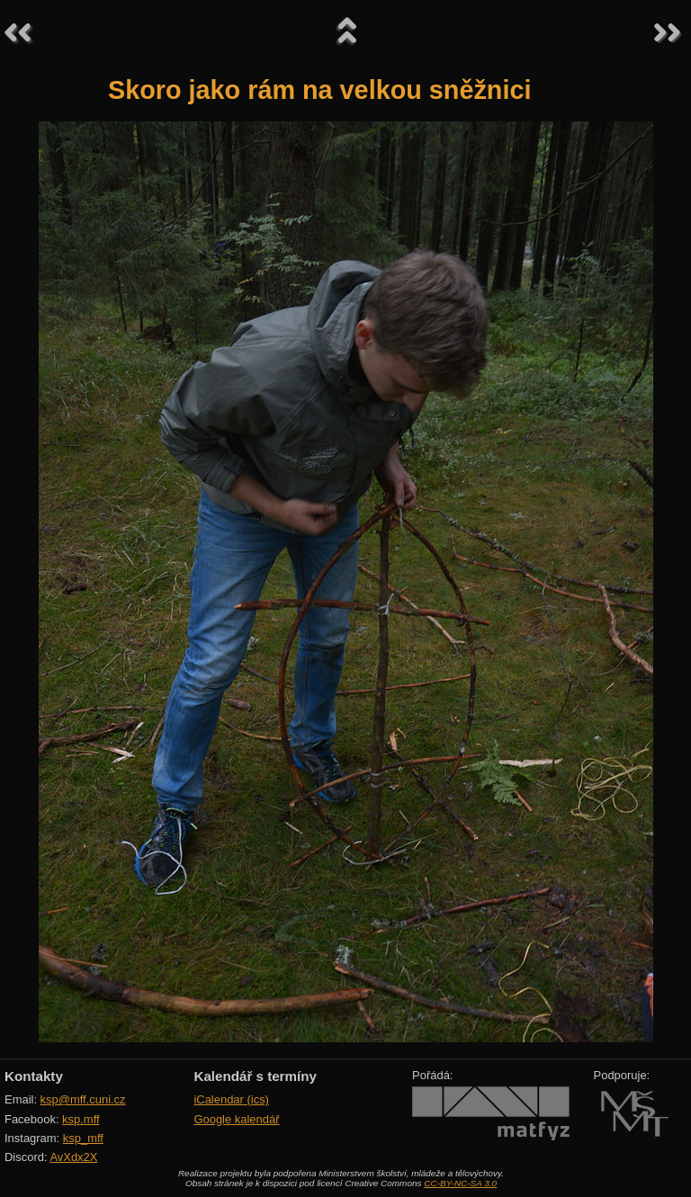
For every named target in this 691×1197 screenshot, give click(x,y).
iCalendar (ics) (231, 1099)
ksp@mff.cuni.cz (83, 1099)
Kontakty (33, 1076)
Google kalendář (236, 1119)
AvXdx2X (73, 1157)
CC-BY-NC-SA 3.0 (460, 1183)
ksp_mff (83, 1138)
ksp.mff (81, 1119)
